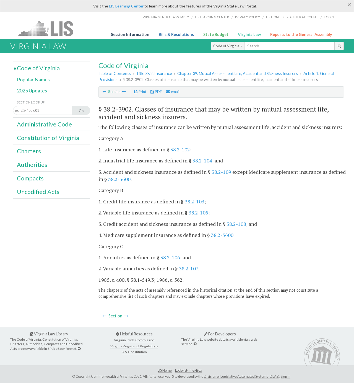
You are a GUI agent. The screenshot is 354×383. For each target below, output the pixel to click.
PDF (156, 91)
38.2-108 (236, 224)
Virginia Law (249, 34)
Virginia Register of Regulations (134, 346)
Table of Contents (114, 73)
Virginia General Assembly (166, 17)
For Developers (220, 334)
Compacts (30, 178)
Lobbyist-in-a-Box (188, 370)
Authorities (32, 164)
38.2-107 (188, 268)
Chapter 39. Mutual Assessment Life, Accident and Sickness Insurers (237, 73)
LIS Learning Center (126, 6)
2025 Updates (32, 90)
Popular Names (33, 79)
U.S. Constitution (134, 352)
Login (329, 17)
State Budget (215, 34)
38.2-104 (202, 160)
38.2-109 (221, 172)
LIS (48, 28)
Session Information (130, 34)
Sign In (285, 376)
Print (140, 91)
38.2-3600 (119, 179)
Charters (29, 151)
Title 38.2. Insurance (154, 73)
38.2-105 (198, 212)
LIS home (273, 17)
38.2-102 (180, 149)
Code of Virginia (227, 46)
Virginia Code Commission (134, 340)
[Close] (349, 4)
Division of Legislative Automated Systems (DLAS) (241, 376)
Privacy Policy (247, 17)
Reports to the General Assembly (301, 34)
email (172, 91)
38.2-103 (194, 201)
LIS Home (165, 370)
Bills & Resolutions (176, 34)
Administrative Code (44, 124)
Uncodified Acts (38, 191)
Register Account (302, 17)
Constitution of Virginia (48, 137)
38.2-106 (170, 257)
